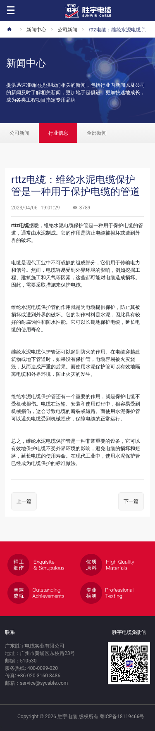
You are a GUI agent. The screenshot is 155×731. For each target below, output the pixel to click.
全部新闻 (97, 133)
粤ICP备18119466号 (122, 716)
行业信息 (58, 133)
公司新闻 (19, 133)
